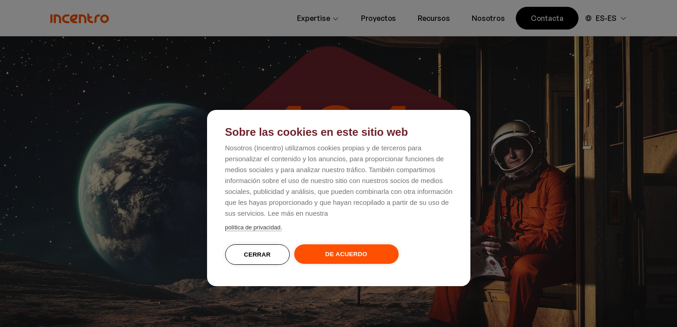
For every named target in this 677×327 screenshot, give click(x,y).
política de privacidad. (253, 227)
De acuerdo (346, 254)
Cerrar (257, 254)
